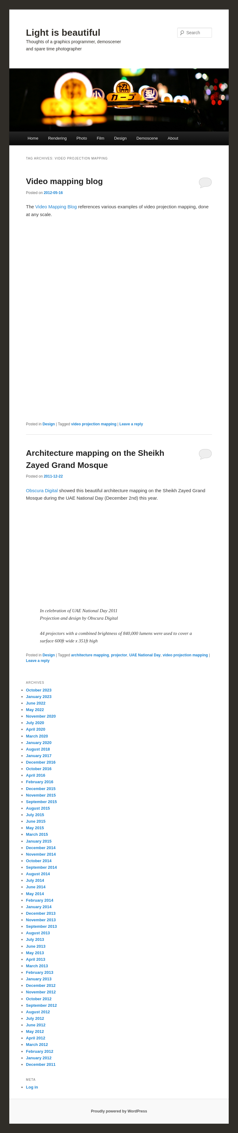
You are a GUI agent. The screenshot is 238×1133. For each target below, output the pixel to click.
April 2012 (35, 1038)
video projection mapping (94, 424)
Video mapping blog (64, 181)
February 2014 (39, 900)
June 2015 (36, 821)
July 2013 (35, 939)
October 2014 (38, 860)
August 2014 (38, 874)
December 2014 (40, 847)
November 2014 (41, 854)
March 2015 (37, 834)
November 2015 (41, 795)
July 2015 (35, 814)
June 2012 (36, 1025)
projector (119, 655)
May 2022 (35, 709)
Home (33, 138)
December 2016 (40, 762)
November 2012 (41, 992)
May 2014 (35, 893)
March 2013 (37, 966)
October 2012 (38, 999)
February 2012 (39, 1051)
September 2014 (41, 867)
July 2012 (35, 1018)
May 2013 (35, 952)
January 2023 (38, 696)
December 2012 (40, 985)
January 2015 (38, 841)
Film (100, 138)
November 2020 (41, 716)
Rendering (57, 138)
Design (120, 138)
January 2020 (38, 742)
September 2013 (41, 926)
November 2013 (41, 920)
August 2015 (38, 808)
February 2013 (39, 972)
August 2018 (38, 749)
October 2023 (38, 690)
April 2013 (35, 959)
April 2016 (35, 775)
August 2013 (38, 933)
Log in (32, 1087)
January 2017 (38, 755)
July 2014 (35, 880)
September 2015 (41, 801)
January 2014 (38, 906)
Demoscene (147, 138)
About (173, 138)
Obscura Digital (42, 490)
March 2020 (37, 736)
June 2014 (36, 887)
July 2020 (35, 722)
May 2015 (35, 827)
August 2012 (38, 1012)
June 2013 (36, 946)
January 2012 (38, 1058)
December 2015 (40, 788)
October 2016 (38, 768)
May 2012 (35, 1031)
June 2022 (36, 703)
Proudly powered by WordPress (119, 1111)
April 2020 (35, 729)
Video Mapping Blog (56, 206)
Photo (82, 138)
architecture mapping (90, 655)
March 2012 (37, 1044)
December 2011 (40, 1064)
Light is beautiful (63, 32)
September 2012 (41, 1005)
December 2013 (40, 913)
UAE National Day (145, 655)
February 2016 (39, 781)
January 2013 (38, 979)
